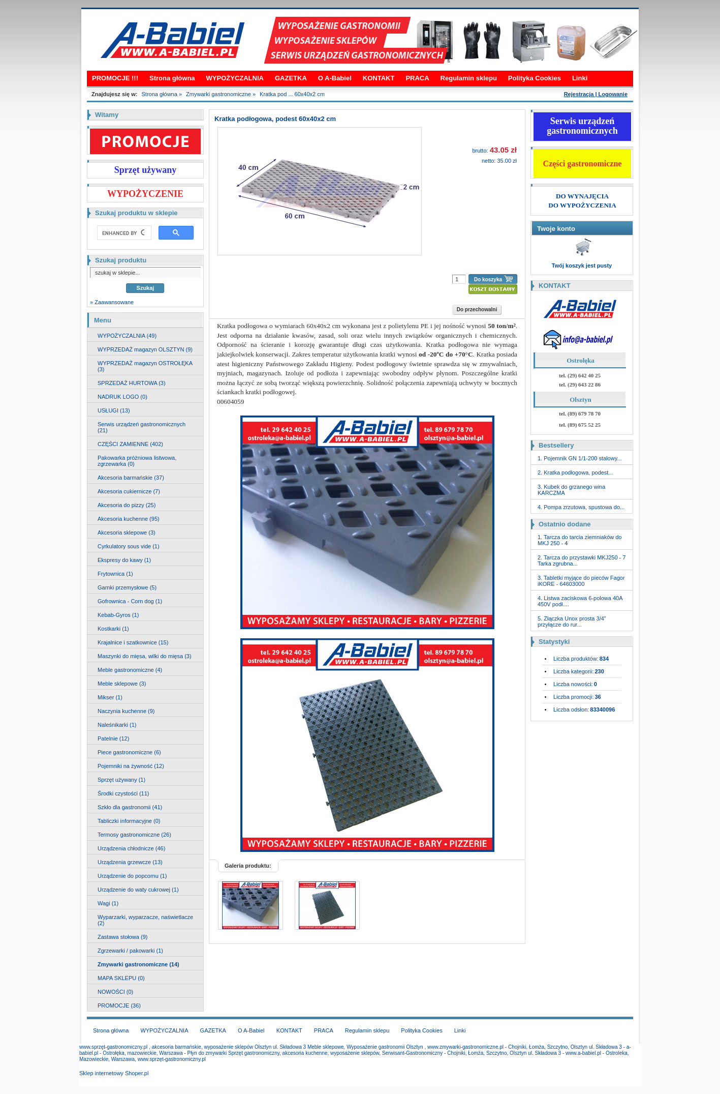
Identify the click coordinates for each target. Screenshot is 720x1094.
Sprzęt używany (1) (121, 780)
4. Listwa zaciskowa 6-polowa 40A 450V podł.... (580, 601)
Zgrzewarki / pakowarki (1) (130, 951)
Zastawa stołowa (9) (122, 937)
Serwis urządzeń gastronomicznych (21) (141, 427)
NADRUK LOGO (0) (122, 397)
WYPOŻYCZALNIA (235, 78)
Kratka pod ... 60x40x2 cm (292, 94)
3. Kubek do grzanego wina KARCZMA (571, 490)
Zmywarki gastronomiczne (218, 94)
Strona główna (172, 78)
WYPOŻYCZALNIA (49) (127, 336)
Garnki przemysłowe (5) (127, 587)
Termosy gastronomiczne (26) (134, 835)
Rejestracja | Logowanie (596, 94)
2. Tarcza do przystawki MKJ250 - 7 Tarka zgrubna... (581, 560)
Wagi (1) (108, 903)
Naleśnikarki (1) (117, 725)
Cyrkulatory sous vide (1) (129, 546)
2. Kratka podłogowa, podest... (575, 472)
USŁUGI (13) (114, 410)
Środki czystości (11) (123, 793)
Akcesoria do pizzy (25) (126, 505)
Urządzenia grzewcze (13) (130, 862)
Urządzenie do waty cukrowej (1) (138, 889)
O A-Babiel (335, 78)
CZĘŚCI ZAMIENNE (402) (130, 444)
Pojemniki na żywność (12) (131, 766)
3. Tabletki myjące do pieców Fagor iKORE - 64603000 (581, 581)
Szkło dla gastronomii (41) (130, 807)
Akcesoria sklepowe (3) (126, 532)
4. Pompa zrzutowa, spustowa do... (581, 507)
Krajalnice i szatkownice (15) (133, 642)
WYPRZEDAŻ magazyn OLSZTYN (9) (145, 349)
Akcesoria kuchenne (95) (129, 519)
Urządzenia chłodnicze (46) (131, 848)
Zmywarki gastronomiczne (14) (138, 964)
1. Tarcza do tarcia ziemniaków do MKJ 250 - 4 (580, 540)
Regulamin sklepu (469, 78)
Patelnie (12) (113, 738)
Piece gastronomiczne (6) (129, 752)
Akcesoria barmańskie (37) (131, 478)
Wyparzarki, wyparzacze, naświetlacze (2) (145, 920)
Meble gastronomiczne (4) (130, 670)
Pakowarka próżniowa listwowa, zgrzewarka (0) (137, 461)
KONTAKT (379, 78)
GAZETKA (291, 78)
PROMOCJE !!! (115, 78)
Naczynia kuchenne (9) (126, 711)
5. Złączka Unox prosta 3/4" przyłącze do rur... (572, 621)
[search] (123, 233)
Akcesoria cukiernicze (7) (129, 491)
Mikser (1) (110, 697)
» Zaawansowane (112, 302)
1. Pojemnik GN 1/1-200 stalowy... (579, 458)
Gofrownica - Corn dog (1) (130, 601)
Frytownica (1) (115, 574)
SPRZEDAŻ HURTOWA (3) (132, 383)
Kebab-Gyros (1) (118, 615)
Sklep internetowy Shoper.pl (113, 1073)
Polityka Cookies (534, 78)
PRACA (417, 78)
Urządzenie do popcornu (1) (132, 876)
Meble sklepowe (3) (122, 684)
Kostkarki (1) (113, 629)
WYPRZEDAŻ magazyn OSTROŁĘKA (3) (145, 366)
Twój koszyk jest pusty (582, 265)
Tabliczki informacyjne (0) (129, 821)
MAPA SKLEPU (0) (121, 978)
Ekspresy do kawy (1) (124, 560)
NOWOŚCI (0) (115, 992)
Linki (579, 78)
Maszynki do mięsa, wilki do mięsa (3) (145, 656)
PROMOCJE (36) (119, 1005)
